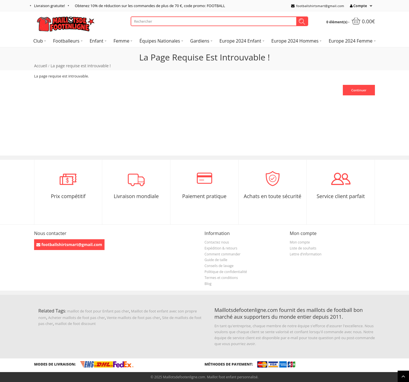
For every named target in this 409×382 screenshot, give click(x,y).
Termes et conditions (221, 277)
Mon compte (300, 242)
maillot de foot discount (75, 323)
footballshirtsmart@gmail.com (317, 6)
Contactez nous (216, 242)
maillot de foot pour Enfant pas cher (98, 311)
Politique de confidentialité (225, 271)
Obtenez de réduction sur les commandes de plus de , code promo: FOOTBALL (150, 5)
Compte (358, 5)
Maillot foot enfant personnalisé (232, 377)
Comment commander (222, 254)
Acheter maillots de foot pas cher (76, 317)
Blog (208, 283)
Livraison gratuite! (49, 5)
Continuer (358, 90)
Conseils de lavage (218, 265)
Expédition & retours (220, 248)
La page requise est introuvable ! (81, 65)
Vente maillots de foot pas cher (133, 317)
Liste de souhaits (303, 248)
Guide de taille (215, 259)
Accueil (40, 65)
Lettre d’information (306, 254)
